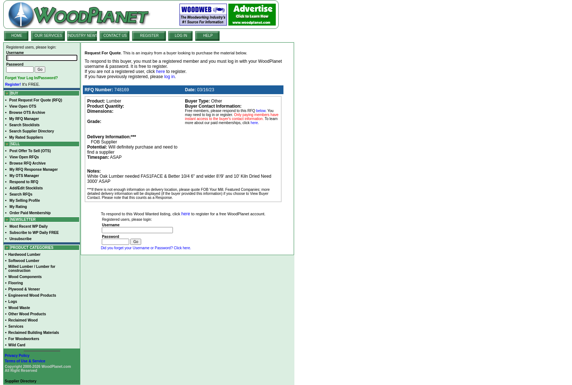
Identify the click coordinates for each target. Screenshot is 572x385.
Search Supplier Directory (31, 131)
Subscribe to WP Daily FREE (34, 233)
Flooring (15, 283)
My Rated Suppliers (26, 137)
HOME (16, 36)
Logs (12, 302)
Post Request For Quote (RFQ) (35, 100)
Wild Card (17, 345)
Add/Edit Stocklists (26, 188)
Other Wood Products (27, 314)
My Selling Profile (24, 201)
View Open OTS (22, 106)
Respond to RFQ (23, 182)
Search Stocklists (24, 125)
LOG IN (181, 36)
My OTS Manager (24, 176)
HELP (208, 36)
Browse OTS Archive (27, 113)
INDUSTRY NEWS (82, 36)
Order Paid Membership (30, 213)
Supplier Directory (20, 381)
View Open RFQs (24, 157)
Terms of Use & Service (25, 361)
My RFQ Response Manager (33, 170)
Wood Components (25, 277)
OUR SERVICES (48, 36)
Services (15, 326)
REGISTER (149, 36)
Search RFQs (20, 194)
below (261, 111)
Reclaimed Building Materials (33, 333)
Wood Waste (19, 308)
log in (169, 76)
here (160, 71)
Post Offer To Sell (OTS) (30, 151)
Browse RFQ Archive (27, 163)
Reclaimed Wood (23, 320)
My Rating (18, 207)
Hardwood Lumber (24, 255)
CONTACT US (115, 36)
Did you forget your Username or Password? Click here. (146, 248)
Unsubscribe (20, 239)
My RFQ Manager (24, 119)
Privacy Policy (17, 356)
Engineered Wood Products (32, 295)
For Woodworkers (23, 339)
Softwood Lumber (23, 261)
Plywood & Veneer (24, 289)
